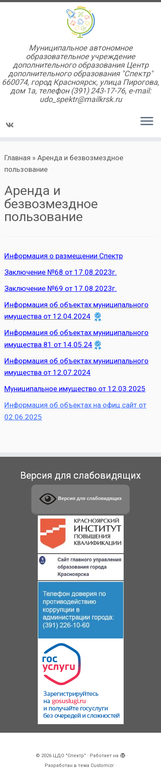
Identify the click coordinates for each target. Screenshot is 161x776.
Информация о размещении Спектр (63, 256)
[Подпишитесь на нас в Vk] (11, 125)
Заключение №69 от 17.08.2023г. (60, 288)
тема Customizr (96, 765)
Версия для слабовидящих (80, 499)
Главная (17, 157)
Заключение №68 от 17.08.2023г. (60, 272)
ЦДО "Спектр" (69, 755)
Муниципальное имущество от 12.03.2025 (75, 388)
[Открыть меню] (146, 121)
